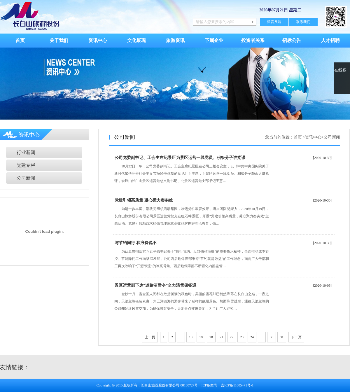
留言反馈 (274, 22)
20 (211, 337)
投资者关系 (253, 40)
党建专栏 (26, 165)
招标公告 (291, 40)
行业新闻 (26, 152)
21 (221, 337)
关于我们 (59, 40)
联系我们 (303, 22)
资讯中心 (97, 40)
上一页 (150, 337)
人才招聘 (330, 40)
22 (231, 337)
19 (201, 337)
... (181, 337)
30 (271, 337)
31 (282, 337)
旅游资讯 (175, 40)
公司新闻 (26, 178)
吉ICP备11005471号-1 (237, 385)
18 (190, 337)
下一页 (296, 337)
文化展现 (136, 40)
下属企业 (214, 40)
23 (242, 337)
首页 (20, 40)
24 (252, 337)
